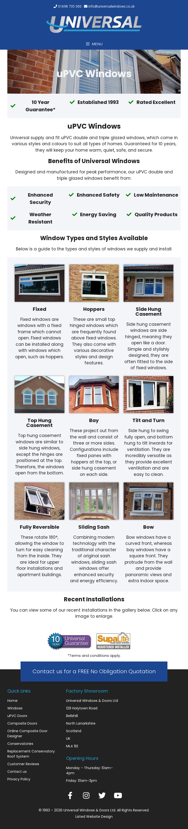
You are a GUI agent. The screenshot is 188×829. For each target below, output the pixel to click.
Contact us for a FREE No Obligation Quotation (94, 671)
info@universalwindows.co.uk (111, 6)
